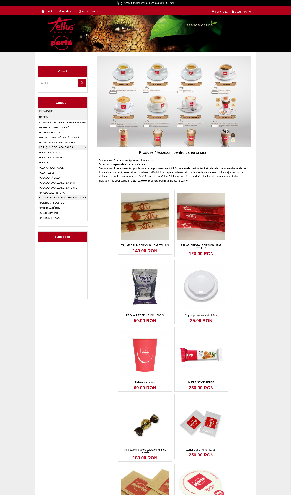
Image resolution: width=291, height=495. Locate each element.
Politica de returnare (110, 485)
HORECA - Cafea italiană (54, 127)
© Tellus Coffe (218, 461)
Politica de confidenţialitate (54, 485)
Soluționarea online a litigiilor (88, 461)
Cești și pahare (49, 213)
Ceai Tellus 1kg (50, 152)
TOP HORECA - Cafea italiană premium (63, 122)
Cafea (62, 117)
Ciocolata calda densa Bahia (58, 183)
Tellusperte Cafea (120, 461)
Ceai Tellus (47, 173)
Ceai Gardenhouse (52, 168)
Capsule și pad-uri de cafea (57, 142)
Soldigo (247, 461)
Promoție (46, 111)
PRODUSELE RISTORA (52, 193)
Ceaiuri (44, 162)
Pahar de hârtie (50, 208)
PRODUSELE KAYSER (51, 218)
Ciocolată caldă (50, 178)
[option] (173, 111)
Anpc (65, 461)
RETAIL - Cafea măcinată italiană (59, 137)
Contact (52, 461)
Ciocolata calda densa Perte (58, 188)
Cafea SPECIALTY (50, 132)
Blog (41, 461)
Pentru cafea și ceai (53, 203)
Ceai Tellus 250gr (51, 157)
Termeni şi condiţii (84, 485)
